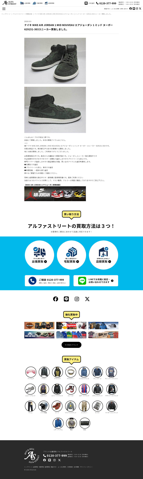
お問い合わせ (124, 9)
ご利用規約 (70, 467)
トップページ (28, 467)
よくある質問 (115, 9)
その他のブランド (71, 345)
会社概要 (76, 467)
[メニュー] (4, 9)
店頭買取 (47, 467)
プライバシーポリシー (86, 467)
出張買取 (35, 467)
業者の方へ (107, 9)
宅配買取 (41, 467)
